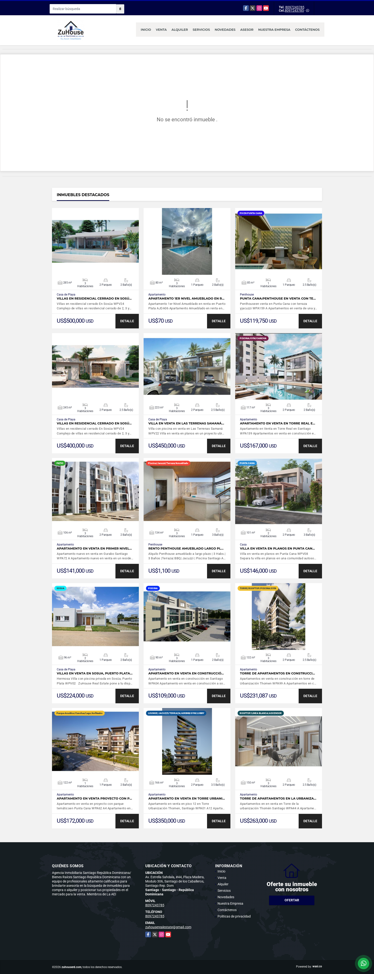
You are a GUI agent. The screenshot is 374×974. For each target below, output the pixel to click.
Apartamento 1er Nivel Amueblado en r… (186, 298)
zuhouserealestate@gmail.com (168, 927)
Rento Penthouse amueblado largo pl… (185, 548)
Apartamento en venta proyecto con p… (94, 798)
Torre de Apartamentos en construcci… (277, 673)
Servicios (201, 29)
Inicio (146, 29)
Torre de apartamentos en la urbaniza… (278, 798)
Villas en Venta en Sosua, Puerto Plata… (95, 673)
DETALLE (127, 321)
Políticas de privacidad (234, 916)
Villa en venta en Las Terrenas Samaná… (186, 423)
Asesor (246, 29)
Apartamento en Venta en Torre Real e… (277, 423)
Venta (161, 29)
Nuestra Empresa (274, 29)
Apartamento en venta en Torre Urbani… (186, 798)
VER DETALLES (95, 241)
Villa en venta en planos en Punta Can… (277, 548)
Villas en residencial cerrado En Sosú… (94, 298)
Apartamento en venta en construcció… (186, 673)
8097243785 (294, 7)
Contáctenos (307, 29)
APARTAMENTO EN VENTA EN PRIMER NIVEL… (94, 548)
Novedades (225, 29)
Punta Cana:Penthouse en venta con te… (278, 298)
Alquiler (179, 29)
